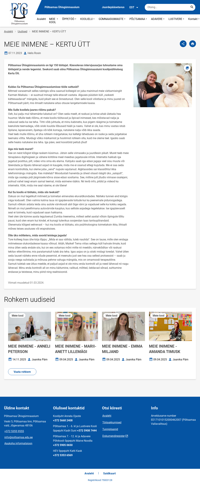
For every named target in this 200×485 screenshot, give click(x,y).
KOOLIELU (87, 20)
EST (133, 7)
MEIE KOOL (54, 20)
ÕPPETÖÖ (69, 20)
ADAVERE (158, 20)
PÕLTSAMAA (138, 20)
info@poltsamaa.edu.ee (18, 437)
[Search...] (192, 7)
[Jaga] (183, 43)
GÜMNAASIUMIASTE (112, 20)
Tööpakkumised (111, 422)
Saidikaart (109, 473)
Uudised (22, 31)
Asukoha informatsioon (18, 443)
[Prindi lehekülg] (192, 43)
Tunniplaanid (110, 429)
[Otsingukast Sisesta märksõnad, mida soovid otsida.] (170, 7)
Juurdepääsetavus (113, 7)
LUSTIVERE (177, 20)
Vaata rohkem (22, 371)
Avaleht (41, 19)
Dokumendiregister (113, 436)
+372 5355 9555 (14, 431)
